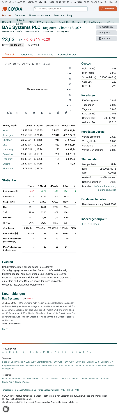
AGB (63, 390)
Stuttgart (7, 140)
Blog (69, 15)
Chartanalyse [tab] (26, 54)
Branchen (59, 15)
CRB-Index (101, 365)
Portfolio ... (106, 38)
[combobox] (60, 8)
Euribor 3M (106, 362)
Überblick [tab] (9, 54)
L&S (5, 144)
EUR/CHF (58, 362)
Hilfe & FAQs (73, 390)
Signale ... (105, 32)
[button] (6, 409)
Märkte (6, 15)
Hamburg (8, 149)
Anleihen (50, 22)
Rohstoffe (64, 22)
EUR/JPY (69, 362)
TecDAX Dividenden (49, 378)
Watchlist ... (106, 27)
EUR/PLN (80, 362)
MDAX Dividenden (70, 378)
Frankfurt (8, 159)
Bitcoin (5, 362)
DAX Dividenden (30, 378)
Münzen (110, 22)
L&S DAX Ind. (17, 362)
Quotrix (6, 163)
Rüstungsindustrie (106, 190)
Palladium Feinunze (84, 365)
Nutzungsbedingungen (48, 390)
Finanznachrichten (39, 15)
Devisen (76, 22)
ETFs (31, 22)
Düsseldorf (8, 154)
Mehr (6, 329)
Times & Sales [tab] (45, 54)
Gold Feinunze (33, 365)
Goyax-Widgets (22, 382)
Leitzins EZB (93, 362)
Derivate (19, 15)
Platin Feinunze (66, 365)
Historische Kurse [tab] (67, 54)
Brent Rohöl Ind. (44, 362)
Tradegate (8, 135)
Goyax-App (7, 382)
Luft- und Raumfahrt (105, 186)
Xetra (5, 130)
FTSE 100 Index (90, 224)
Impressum (8, 390)
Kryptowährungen (93, 22)
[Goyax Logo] (12, 9)
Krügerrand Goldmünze (13, 365)
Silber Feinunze (49, 365)
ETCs (40, 22)
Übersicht (7, 22)
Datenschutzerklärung (25, 390)
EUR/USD (30, 362)
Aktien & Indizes (20, 22)
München (8, 168)
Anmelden (107, 9)
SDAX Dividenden (90, 378)
